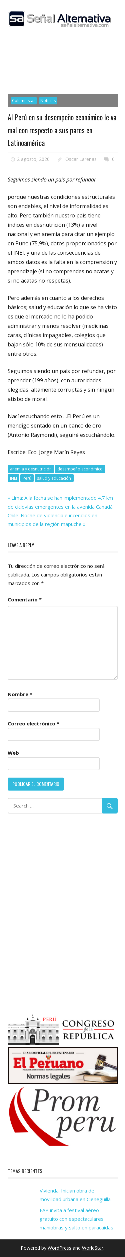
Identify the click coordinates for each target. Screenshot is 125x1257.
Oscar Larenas (81, 159)
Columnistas (23, 100)
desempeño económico (80, 469)
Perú (27, 478)
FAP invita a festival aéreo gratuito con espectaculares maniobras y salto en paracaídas (76, 1219)
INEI (13, 478)
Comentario (25, 599)
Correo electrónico (33, 723)
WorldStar (92, 1248)
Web (13, 752)
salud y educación (54, 478)
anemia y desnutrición (31, 469)
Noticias (48, 100)
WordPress (59, 1248)
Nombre (20, 694)
